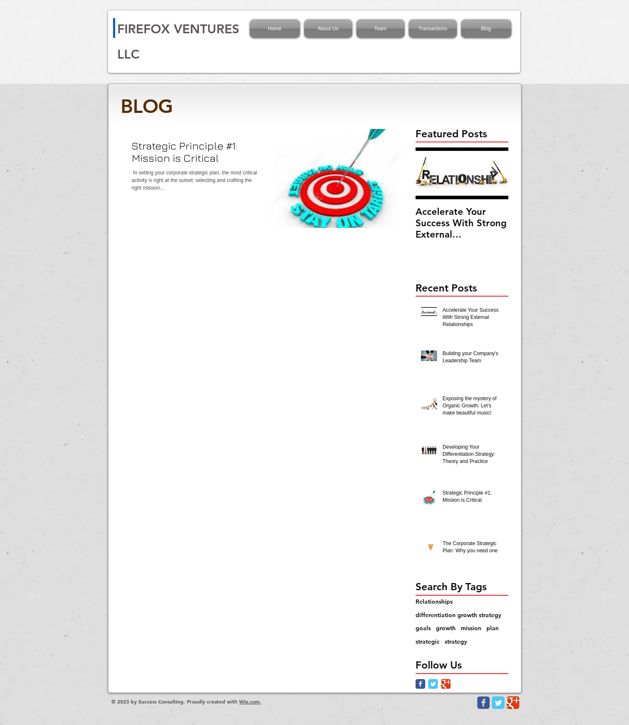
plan (492, 628)
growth (446, 628)
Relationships (434, 601)
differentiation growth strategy (458, 615)
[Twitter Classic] (433, 684)
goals (423, 628)
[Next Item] (495, 173)
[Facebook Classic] (420, 684)
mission (471, 628)
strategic (428, 641)
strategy (456, 641)
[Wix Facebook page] (483, 702)
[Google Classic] (446, 684)
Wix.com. (250, 701)
